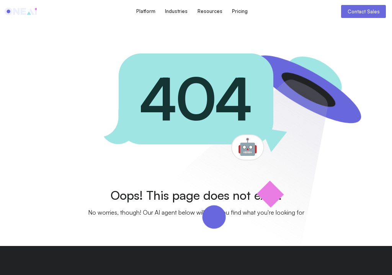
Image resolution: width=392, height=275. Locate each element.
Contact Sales (364, 11)
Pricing (240, 11)
